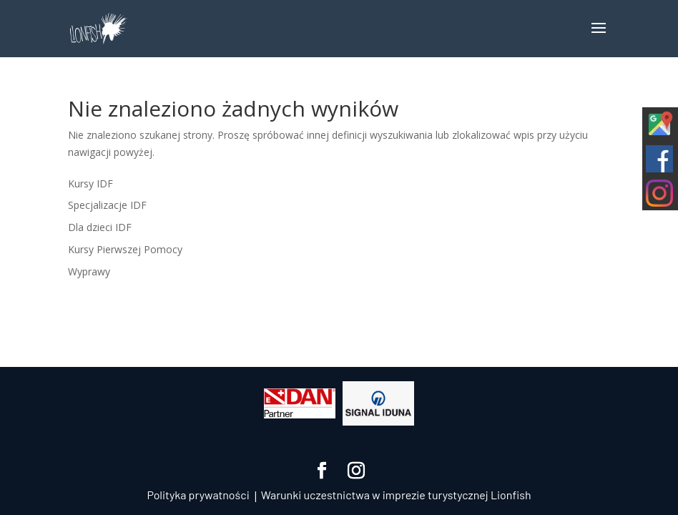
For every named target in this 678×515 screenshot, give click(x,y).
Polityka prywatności (198, 494)
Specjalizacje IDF (107, 205)
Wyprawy (89, 271)
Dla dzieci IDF (100, 227)
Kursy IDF (90, 183)
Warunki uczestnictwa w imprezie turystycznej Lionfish (396, 494)
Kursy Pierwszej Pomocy (125, 249)
